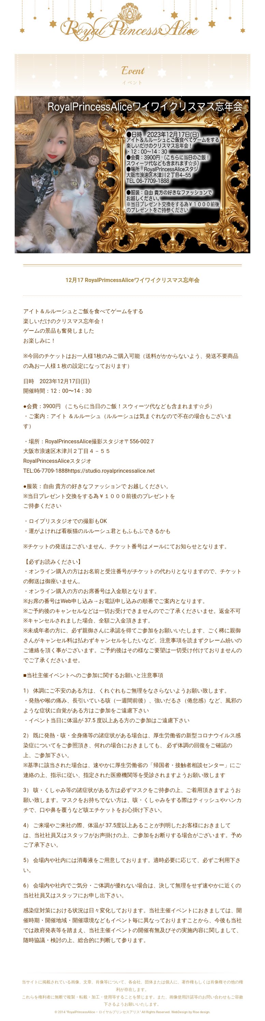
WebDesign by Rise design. (191, 1012)
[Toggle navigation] (19, 50)
